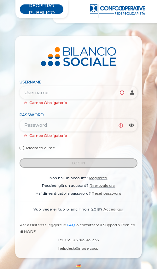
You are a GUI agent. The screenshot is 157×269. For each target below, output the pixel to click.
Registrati (98, 177)
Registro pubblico (42, 9)
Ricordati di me (40, 147)
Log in (78, 163)
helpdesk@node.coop (78, 248)
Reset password (106, 193)
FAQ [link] (71, 225)
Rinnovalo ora (102, 185)
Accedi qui (113, 209)
